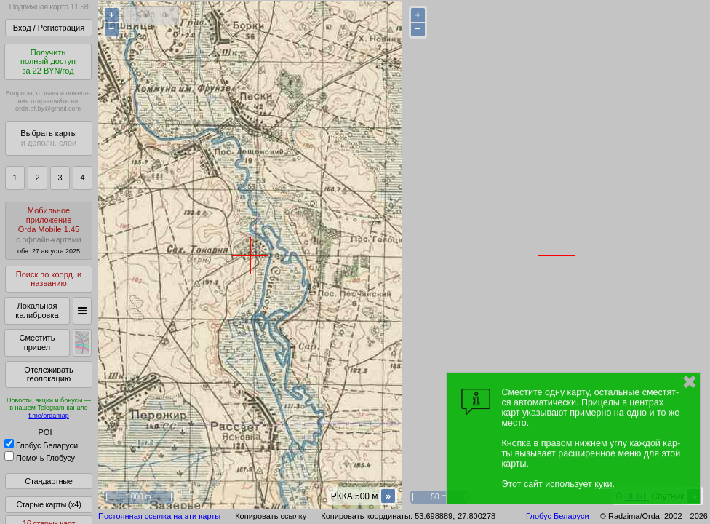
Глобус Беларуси (41, 445)
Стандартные (48, 481)
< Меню (151, 14)
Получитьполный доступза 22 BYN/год (48, 61)
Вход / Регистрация (48, 27)
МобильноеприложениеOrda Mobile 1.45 (49, 230)
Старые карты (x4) (48, 504)
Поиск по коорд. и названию (48, 279)
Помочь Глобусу (39, 457)
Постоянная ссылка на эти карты (159, 516)
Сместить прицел (37, 342)
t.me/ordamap (48, 415)
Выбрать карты (48, 138)
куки (603, 484)
